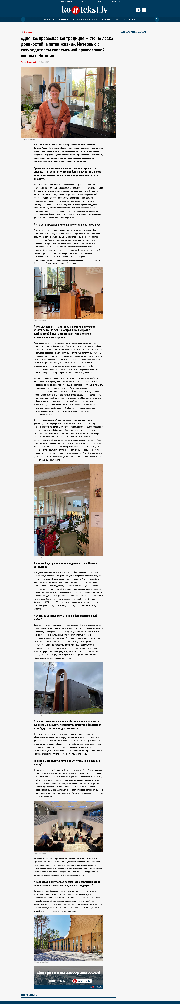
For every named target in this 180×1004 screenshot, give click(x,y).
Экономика (110, 19)
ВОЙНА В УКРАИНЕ (85, 19)
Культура (130, 19)
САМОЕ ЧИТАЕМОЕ (133, 31)
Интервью (29, 32)
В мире (63, 19)
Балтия (48, 19)
